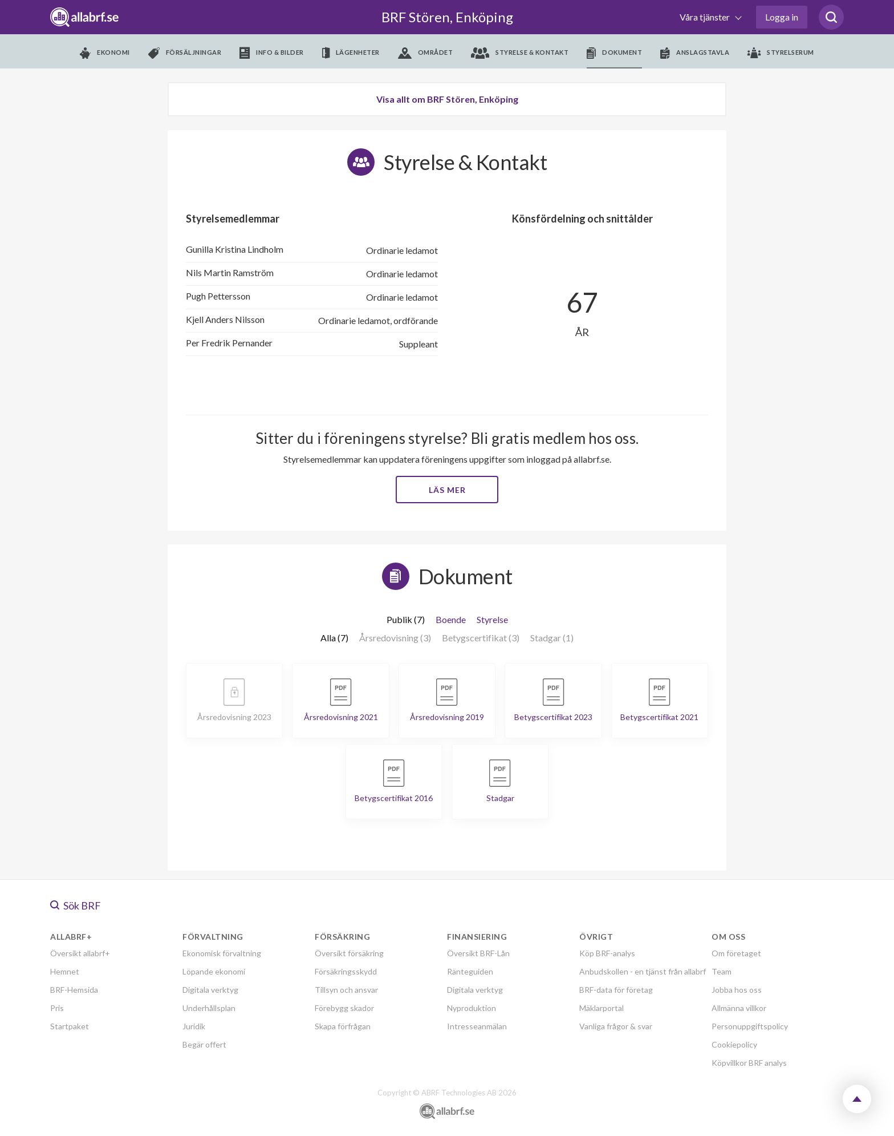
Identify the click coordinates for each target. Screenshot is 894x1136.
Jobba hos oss (737, 989)
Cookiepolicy (734, 1044)
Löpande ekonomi (213, 971)
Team (722, 971)
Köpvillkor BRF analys (749, 1063)
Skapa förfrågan (343, 1026)
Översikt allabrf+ (80, 953)
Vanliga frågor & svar (615, 1026)
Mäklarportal (601, 1008)
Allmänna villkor (739, 1008)
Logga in (781, 16)
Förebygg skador (344, 1008)
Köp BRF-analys (607, 953)
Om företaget (736, 953)
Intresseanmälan (477, 1026)
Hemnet (64, 971)
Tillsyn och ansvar (346, 989)
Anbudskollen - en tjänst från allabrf (642, 971)
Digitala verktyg (210, 989)
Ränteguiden (470, 971)
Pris (57, 1008)
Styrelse (492, 619)
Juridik (193, 1026)
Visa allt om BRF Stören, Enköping (447, 99)
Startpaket (69, 1026)
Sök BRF (75, 905)
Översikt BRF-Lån (478, 953)
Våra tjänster (706, 16)
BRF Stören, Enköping (447, 17)
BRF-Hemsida (74, 989)
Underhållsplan (208, 1008)
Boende (451, 619)
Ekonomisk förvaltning (221, 953)
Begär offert (204, 1044)
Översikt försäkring (349, 953)
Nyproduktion (471, 1008)
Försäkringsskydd (346, 971)
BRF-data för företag (616, 989)
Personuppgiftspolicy (750, 1026)
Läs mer (447, 490)
